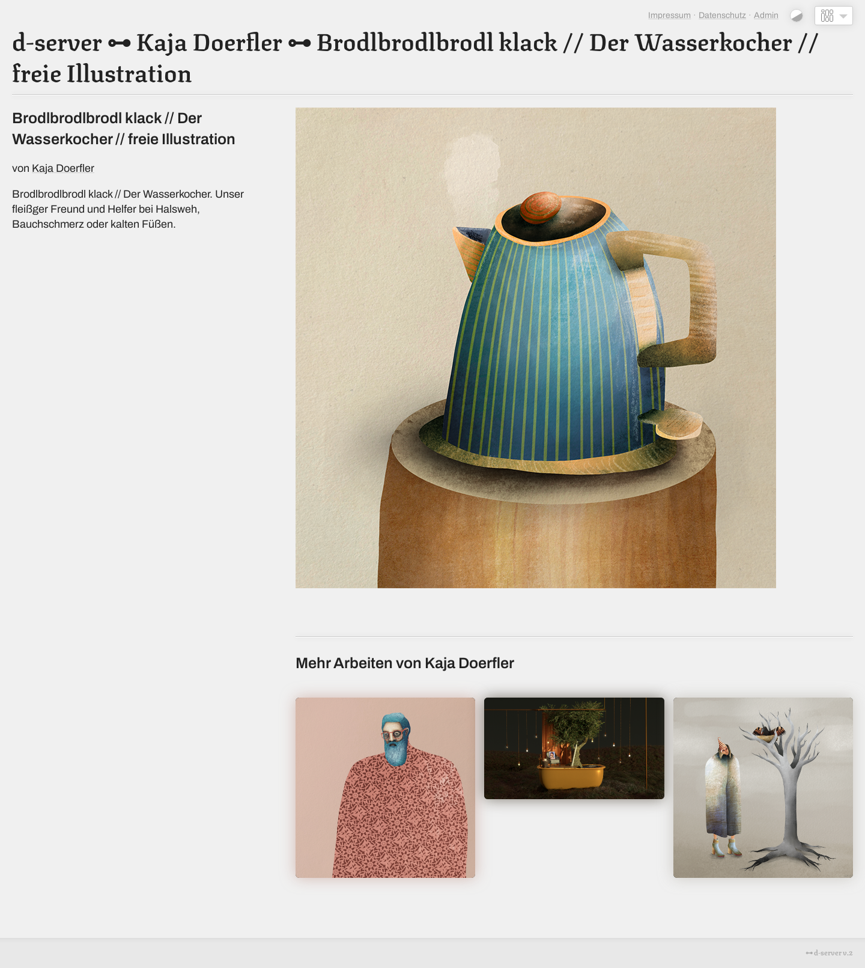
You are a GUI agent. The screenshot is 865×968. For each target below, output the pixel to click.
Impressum (669, 15)
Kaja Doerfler (209, 39)
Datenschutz (722, 15)
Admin (766, 15)
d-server (57, 39)
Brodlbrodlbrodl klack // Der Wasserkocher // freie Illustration (415, 55)
